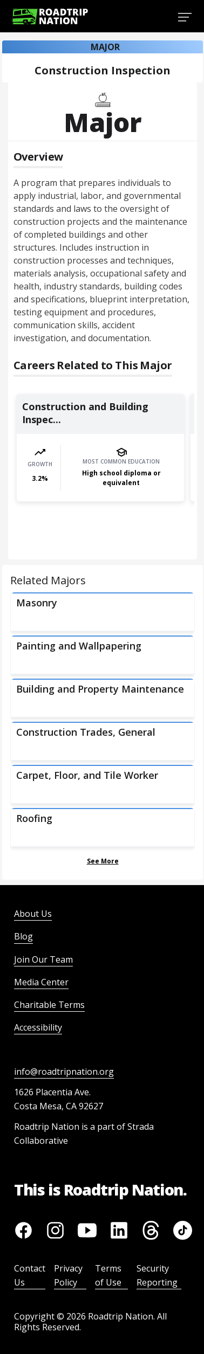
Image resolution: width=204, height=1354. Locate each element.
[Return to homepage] (50, 16)
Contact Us (29, 1275)
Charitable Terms (49, 1005)
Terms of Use (108, 1275)
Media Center (41, 982)
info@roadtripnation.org (64, 1071)
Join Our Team (43, 959)
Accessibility (38, 1027)
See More (103, 861)
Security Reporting (157, 1275)
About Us (33, 914)
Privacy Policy (68, 1275)
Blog (23, 936)
